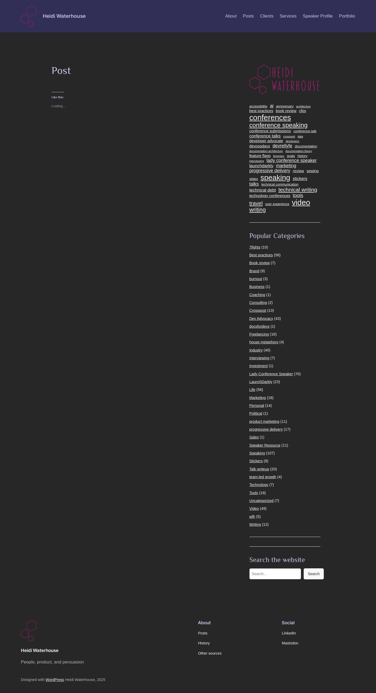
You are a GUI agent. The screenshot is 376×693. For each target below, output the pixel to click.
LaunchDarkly (260, 382)
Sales (254, 437)
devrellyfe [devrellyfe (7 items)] (282, 145)
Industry (256, 350)
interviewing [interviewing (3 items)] (256, 161)
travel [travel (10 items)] (256, 203)
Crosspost (257, 310)
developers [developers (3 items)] (292, 141)
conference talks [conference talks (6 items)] (265, 136)
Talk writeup (259, 469)
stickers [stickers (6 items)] (300, 178)
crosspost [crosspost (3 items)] (289, 136)
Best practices (261, 255)
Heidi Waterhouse (64, 16)
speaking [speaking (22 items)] (275, 178)
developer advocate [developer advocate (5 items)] (266, 141)
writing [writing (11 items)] (257, 210)
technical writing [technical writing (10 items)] (297, 190)
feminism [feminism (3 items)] (278, 156)
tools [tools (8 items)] (298, 195)
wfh (252, 517)
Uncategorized (261, 501)
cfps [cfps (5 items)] (302, 111)
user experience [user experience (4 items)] (277, 204)
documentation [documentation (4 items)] (306, 146)
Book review (259, 263)
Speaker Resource (264, 445)
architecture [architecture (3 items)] (303, 106)
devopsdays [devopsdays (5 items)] (259, 146)
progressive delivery (266, 429)
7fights (254, 247)
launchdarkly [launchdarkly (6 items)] (261, 165)
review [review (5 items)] (298, 171)
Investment (258, 366)
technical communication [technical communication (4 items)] (279, 184)
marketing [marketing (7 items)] (286, 165)
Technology (258, 485)
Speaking (257, 453)
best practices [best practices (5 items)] (261, 111)
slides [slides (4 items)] (253, 179)
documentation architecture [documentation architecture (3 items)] (266, 151)
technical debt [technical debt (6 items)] (262, 190)
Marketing (257, 398)
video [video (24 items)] (301, 202)
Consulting (258, 303)
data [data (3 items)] (300, 136)
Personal (256, 405)
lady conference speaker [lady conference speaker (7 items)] (292, 160)
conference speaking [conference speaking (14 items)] (278, 125)
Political (255, 413)
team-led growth (262, 477)
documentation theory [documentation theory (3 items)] (298, 151)
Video (254, 508)
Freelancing (259, 334)
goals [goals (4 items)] (291, 156)
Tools (253, 493)
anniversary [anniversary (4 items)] (284, 106)
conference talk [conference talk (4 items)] (304, 131)
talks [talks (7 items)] (254, 184)
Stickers (256, 461)
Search (314, 574)
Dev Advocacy (261, 318)
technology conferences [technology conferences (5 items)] (269, 196)
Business (257, 287)
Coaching (257, 295)
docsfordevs (259, 326)
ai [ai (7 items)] (272, 105)
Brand (254, 271)
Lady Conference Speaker (271, 374)
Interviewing (259, 358)
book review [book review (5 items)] (286, 111)
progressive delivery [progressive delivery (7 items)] (269, 170)
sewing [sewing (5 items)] (313, 171)
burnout (255, 279)
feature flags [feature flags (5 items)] (260, 156)
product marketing (264, 421)
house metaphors (263, 342)
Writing (255, 524)
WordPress (54, 680)
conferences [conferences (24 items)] (270, 117)
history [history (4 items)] (302, 156)
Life (252, 390)
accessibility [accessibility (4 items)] (258, 106)
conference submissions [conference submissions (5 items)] (270, 131)
